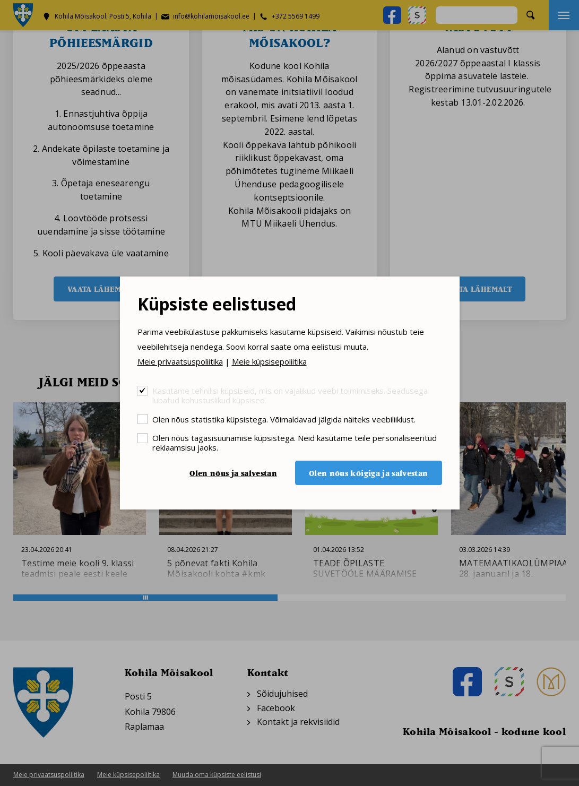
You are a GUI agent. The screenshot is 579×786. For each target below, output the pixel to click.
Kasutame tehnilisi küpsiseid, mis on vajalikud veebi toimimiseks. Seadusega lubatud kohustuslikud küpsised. (290, 395)
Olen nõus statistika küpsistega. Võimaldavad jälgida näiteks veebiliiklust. (284, 419)
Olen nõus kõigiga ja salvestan (368, 473)
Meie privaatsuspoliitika (180, 361)
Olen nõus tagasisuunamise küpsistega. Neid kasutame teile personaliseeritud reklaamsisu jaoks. (294, 442)
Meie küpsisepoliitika (269, 361)
